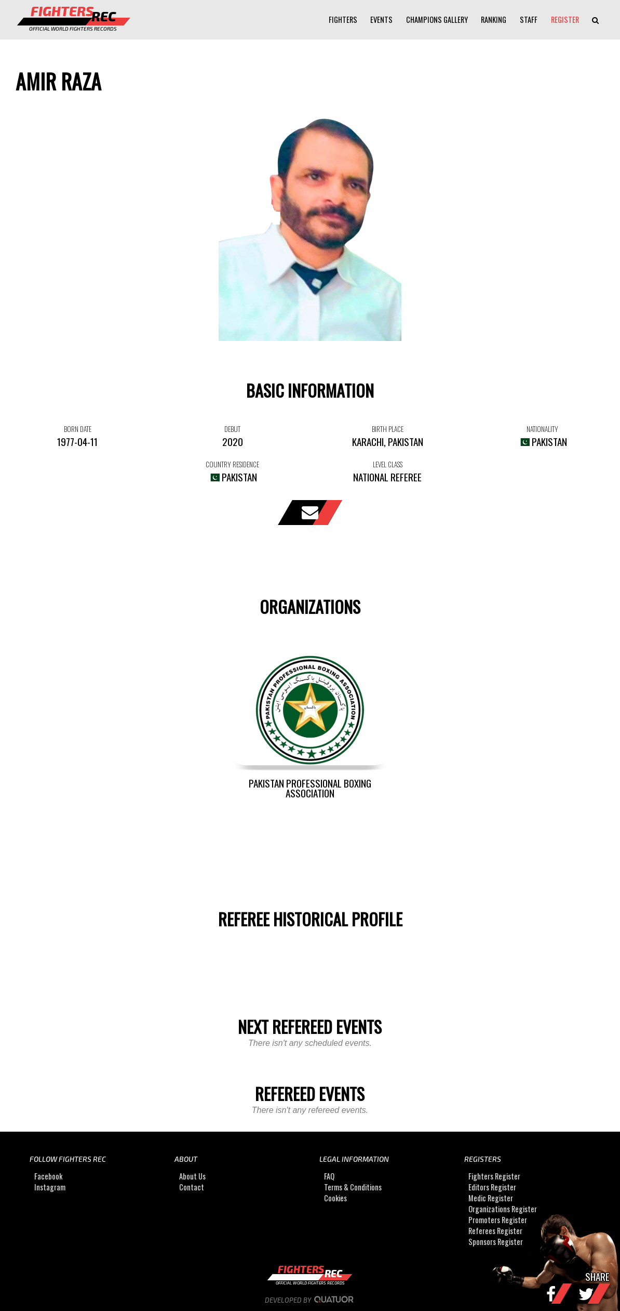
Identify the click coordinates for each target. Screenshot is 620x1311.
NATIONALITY (542, 429)
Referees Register (495, 1231)
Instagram (49, 1187)
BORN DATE (77, 429)
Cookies (335, 1198)
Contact (191, 1187)
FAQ (329, 1176)
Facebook (48, 1176)
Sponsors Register (495, 1242)
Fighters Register (494, 1176)
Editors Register (492, 1187)
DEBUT (232, 429)
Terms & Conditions (353, 1187)
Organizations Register (502, 1209)
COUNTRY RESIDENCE (232, 464)
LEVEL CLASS (387, 464)
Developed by (310, 1300)
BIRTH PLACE (387, 429)
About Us (192, 1176)
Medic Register (490, 1198)
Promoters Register (497, 1220)
